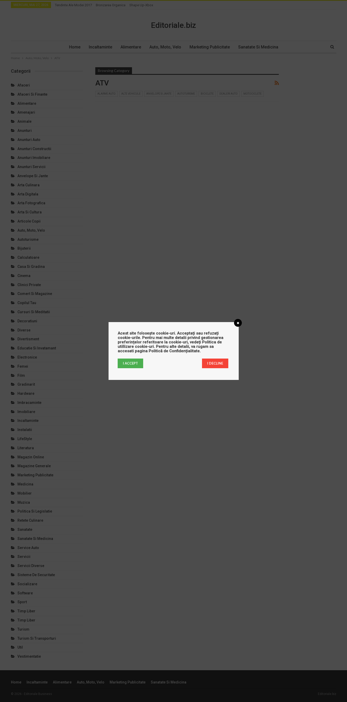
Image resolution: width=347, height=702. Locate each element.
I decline (215, 363)
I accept (130, 363)
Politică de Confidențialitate (174, 351)
